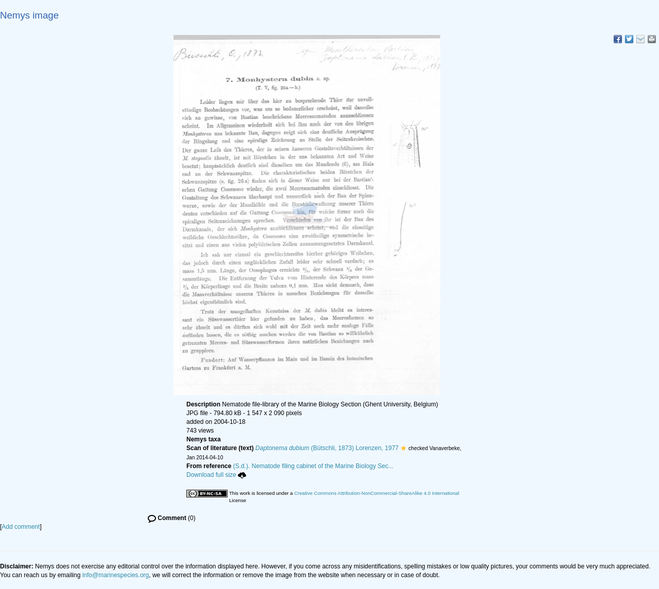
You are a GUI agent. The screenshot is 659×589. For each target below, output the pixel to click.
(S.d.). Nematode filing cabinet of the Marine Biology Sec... (313, 466)
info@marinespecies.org (115, 575)
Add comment (21, 526)
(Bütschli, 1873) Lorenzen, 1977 (326, 448)
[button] (403, 448)
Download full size (216, 474)
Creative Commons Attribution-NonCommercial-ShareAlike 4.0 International (376, 493)
